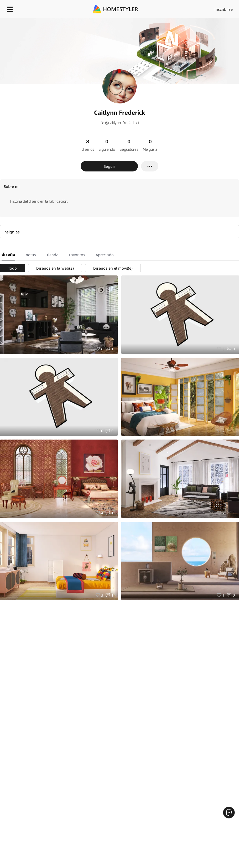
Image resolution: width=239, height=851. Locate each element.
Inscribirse (224, 9)
